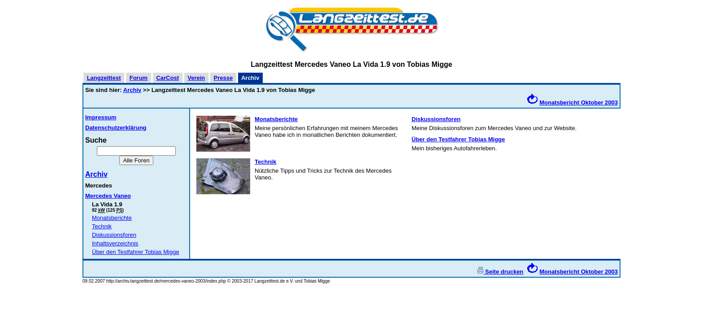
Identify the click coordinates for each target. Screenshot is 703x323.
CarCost (167, 77)
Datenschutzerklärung (116, 127)
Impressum (100, 117)
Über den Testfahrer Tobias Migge (135, 252)
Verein (196, 77)
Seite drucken (500, 271)
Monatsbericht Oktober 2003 (578, 102)
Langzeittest (104, 77)
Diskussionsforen (114, 234)
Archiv (132, 90)
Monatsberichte (112, 217)
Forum (139, 77)
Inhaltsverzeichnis (115, 243)
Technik (102, 226)
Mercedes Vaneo (108, 195)
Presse (223, 77)
